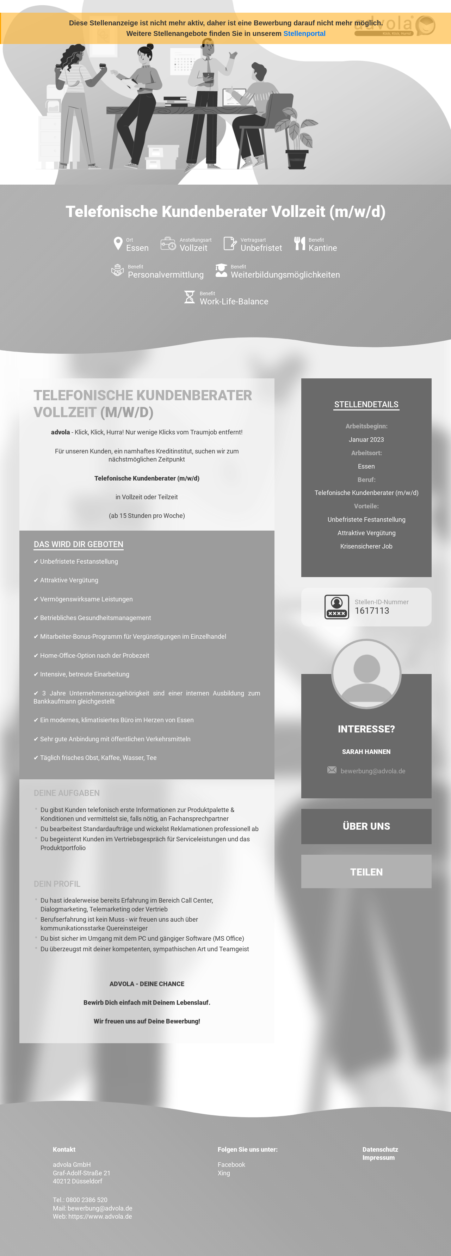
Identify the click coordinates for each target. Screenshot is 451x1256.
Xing (224, 1173)
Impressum (379, 1157)
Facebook (231, 1164)
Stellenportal (305, 33)
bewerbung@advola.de (373, 771)
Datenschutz (380, 1149)
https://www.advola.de (100, 1216)
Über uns (366, 826)
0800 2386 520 (86, 1200)
